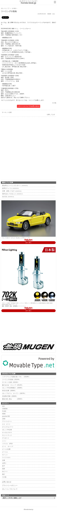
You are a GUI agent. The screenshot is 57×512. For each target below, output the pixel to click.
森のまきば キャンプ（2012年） (12, 385)
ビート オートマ (7, 446)
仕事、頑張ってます (11, 191)
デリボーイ (5, 438)
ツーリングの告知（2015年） (11, 379)
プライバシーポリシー (10, 485)
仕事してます (51, 114)
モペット (5, 454)
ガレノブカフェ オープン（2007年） (14, 393)
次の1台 (8, 196)
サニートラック (7, 435)
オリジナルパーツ (7, 427)
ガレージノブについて (10, 489)
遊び (3, 474)
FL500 (4, 411)
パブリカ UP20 (7, 443)
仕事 (3, 460)
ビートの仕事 (6, 449)
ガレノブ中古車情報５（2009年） (12, 388)
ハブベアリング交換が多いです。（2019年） (16, 376)
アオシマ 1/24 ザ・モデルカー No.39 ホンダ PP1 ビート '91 (16, 238)
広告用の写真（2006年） (10, 396)
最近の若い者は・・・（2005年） (12, 399)
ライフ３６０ (6, 457)
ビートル (5, 452)
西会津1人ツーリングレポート (15, 185)
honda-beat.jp (29, 509)
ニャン (4, 441)
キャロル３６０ (7, 432)
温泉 (3, 468)
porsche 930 (6, 416)
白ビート (5, 471)
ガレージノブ (5, 8)
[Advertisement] (28, 135)
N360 (3, 413)
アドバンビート (7, 421)
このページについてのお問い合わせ (29, 106)
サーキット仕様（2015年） (10, 382)
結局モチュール (10, 188)
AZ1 (3, 406)
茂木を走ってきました (12, 194)
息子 (3, 466)
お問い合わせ (6, 482)
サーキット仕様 (6, 112)
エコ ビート (6, 424)
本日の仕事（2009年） (9, 390)
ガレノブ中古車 (7, 429)
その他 (14, 8)
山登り (4, 463)
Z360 (3, 419)
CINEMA (5, 408)
